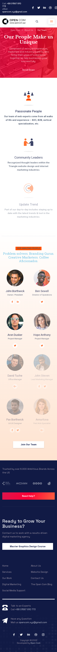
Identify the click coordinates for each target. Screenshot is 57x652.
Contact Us (37, 578)
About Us (36, 565)
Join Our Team (28, 444)
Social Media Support (13, 590)
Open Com (35, 643)
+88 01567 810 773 (25, 609)
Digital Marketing (11, 584)
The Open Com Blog (41, 584)
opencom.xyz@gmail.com (14, 11)
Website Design (39, 571)
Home (5, 565)
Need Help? (28, 496)
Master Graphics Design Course (27, 546)
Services (7, 571)
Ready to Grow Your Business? (23, 523)
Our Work (7, 578)
